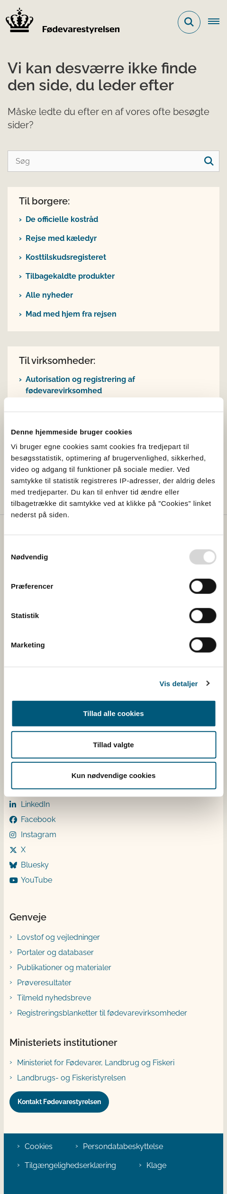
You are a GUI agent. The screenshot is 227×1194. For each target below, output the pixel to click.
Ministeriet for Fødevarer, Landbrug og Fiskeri (95, 1062)
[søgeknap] (208, 161)
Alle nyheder (49, 295)
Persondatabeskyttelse (123, 1146)
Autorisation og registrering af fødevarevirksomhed (80, 385)
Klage (156, 1165)
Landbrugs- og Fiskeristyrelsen (71, 1077)
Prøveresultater (44, 982)
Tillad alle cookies (113, 713)
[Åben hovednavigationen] (217, 22)
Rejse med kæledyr (61, 238)
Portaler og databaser (55, 952)
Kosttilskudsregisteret (66, 257)
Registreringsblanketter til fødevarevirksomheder (102, 1012)
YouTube (36, 880)
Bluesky (35, 864)
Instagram (38, 834)
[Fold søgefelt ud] (189, 22)
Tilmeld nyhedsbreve (54, 997)
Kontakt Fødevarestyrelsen (59, 1102)
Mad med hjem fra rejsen (71, 314)
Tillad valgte (113, 744)
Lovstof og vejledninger (58, 937)
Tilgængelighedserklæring (70, 1165)
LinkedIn (35, 804)
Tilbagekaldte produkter (70, 276)
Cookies (39, 1146)
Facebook (38, 819)
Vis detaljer (179, 683)
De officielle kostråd (62, 219)
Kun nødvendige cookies (114, 775)
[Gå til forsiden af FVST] (59, 22)
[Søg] (113, 161)
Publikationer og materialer (64, 967)
